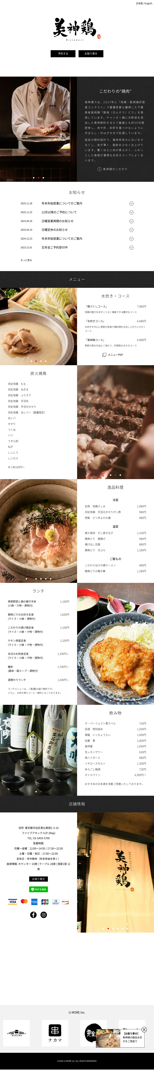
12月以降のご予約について (59, 212)
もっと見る (26, 260)
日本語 (139, 3)
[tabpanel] (38, 129)
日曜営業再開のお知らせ (58, 221)
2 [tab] (38, 179)
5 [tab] (45, 580)
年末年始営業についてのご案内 (62, 203)
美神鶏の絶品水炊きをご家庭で (132, 1037)
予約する (63, 53)
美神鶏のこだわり (115, 169)
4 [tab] (45, 362)
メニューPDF (115, 354)
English (148, 3)
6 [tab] (50, 580)
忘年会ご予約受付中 (55, 247)
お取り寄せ (90, 53)
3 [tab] (43, 179)
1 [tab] (33, 179)
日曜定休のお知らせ (55, 229)
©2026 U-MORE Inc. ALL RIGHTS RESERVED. (77, 1061)
